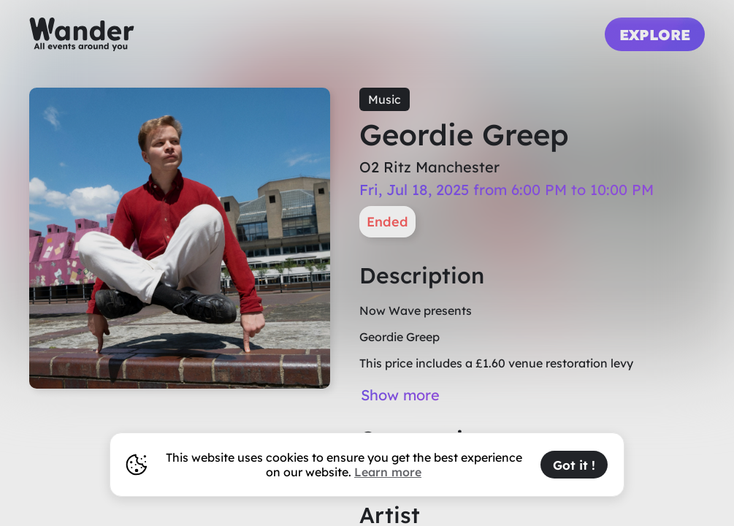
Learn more (387, 472)
